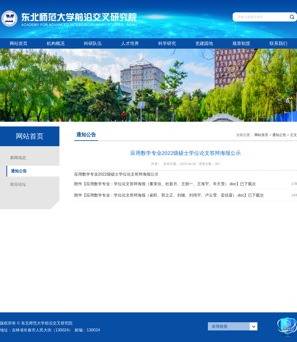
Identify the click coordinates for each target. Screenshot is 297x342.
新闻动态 (18, 158)
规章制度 (241, 43)
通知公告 (19, 171)
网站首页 (18, 43)
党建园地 (204, 43)
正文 (293, 135)
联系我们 (278, 43)
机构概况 (56, 43)
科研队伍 (93, 43)
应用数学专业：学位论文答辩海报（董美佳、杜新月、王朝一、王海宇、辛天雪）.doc (161, 184)
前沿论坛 (18, 184)
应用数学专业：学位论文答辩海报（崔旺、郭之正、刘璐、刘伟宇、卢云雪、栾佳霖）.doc (165, 195)
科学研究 (167, 43)
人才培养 (130, 43)
